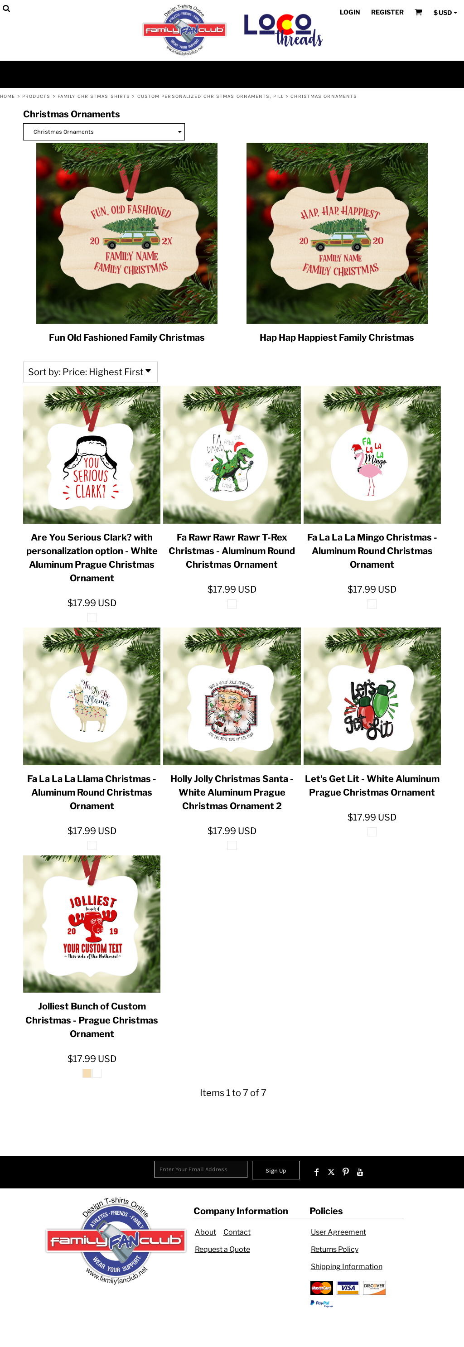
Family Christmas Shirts (94, 96)
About (205, 1232)
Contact (237, 1232)
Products (36, 96)
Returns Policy (334, 1249)
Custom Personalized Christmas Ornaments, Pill (210, 96)
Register (387, 12)
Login (350, 12)
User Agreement (338, 1232)
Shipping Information (346, 1266)
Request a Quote (222, 1249)
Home (7, 96)
